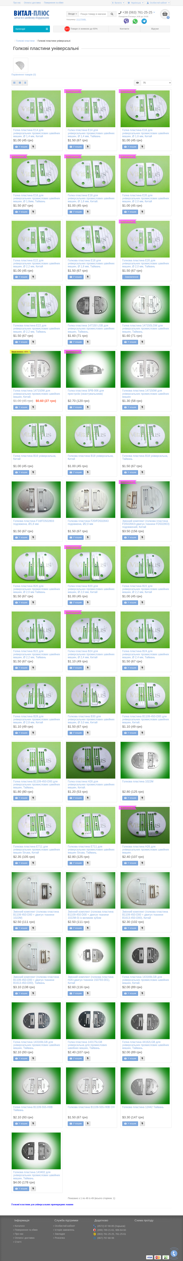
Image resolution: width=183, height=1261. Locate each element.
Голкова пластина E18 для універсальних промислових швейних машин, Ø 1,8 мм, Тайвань (91, 263)
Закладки (59, 1234)
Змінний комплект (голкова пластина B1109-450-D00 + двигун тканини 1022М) (36, 914)
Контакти (124, 29)
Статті (17, 1242)
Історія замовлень (63, 1230)
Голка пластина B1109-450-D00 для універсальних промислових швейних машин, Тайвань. (36, 784)
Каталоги (19, 1226)
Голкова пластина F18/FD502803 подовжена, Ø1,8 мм (33, 523)
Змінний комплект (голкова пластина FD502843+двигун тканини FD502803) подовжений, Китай (145, 524)
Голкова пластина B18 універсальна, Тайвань (145, 457)
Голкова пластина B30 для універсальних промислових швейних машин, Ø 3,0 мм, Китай (91, 719)
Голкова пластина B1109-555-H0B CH (91, 1107)
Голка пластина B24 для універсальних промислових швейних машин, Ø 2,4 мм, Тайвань (145, 654)
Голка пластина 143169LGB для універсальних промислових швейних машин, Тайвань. (36, 1045)
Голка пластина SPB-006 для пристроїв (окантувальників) (86, 392)
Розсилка (59, 1238)
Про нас (17, 2)
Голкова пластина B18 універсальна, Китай (90, 457)
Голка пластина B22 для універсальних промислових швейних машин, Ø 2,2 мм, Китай (145, 589)
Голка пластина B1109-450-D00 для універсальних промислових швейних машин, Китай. (145, 719)
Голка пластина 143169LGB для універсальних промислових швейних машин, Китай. (145, 980)
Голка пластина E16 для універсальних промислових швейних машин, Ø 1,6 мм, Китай (145, 133)
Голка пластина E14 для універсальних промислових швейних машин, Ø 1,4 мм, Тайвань (91, 133)
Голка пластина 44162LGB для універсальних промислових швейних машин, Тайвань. (145, 1045)
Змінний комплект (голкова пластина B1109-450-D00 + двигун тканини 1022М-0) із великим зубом (90, 914)
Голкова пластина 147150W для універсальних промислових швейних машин (145, 393)
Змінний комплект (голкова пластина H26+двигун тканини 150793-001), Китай (90, 980)
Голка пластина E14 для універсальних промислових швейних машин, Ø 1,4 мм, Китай (36, 133)
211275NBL (81, 19)
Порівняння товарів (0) (24, 75)
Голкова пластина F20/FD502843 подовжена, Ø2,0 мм (88, 523)
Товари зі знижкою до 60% (81, 29)
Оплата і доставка (32, 2)
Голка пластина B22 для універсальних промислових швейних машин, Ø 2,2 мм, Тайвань (36, 654)
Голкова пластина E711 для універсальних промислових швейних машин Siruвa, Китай (36, 849)
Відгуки (155, 29)
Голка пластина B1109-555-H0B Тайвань (33, 1109)
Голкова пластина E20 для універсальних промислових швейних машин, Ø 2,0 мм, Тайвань (145, 263)
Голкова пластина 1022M (137, 781)
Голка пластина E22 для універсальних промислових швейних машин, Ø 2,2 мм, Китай (36, 263)
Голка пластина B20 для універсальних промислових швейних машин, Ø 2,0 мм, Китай (91, 589)
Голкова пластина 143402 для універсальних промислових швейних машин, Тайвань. (36, 1175)
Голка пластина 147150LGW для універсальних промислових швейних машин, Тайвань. (145, 328)
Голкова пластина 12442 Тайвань (143, 1107)
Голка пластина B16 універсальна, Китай (34, 457)
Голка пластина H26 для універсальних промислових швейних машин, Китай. (91, 784)
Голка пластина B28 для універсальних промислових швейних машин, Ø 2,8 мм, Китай (36, 719)
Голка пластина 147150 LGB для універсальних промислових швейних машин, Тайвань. (91, 328)
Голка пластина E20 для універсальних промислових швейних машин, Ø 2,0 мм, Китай (145, 198)
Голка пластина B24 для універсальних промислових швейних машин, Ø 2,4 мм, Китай (91, 654)
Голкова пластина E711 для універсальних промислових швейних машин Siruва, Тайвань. (91, 849)
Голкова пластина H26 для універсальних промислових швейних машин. (145, 849)
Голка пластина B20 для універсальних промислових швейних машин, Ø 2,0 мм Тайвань (36, 589)
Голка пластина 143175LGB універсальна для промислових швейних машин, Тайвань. (87, 1045)
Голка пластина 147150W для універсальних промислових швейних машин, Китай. (36, 393)
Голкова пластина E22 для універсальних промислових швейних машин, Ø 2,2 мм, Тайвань (36, 328)
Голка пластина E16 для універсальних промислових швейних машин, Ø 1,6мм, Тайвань (36, 198)
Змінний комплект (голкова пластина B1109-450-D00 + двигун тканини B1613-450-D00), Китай (145, 914)
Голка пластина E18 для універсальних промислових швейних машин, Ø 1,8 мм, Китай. (91, 198)
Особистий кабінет (64, 1226)
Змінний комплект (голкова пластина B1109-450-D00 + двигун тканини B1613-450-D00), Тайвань (36, 980)
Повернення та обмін (53, 2)
